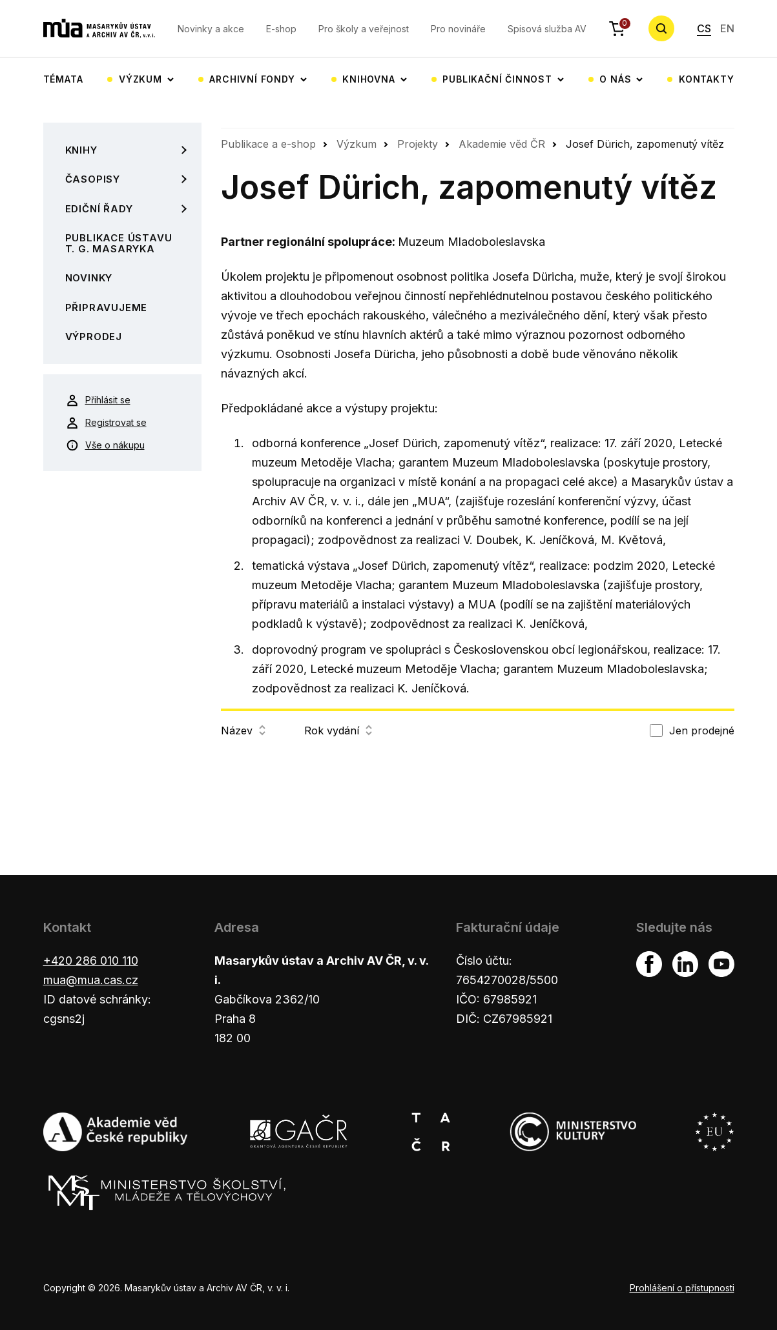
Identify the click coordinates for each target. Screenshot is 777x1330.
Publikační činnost (497, 79)
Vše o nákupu (105, 445)
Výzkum (140, 79)
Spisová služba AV (547, 28)
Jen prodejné (701, 730)
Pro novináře (458, 28)
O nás (615, 79)
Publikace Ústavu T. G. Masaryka (118, 243)
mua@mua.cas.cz (90, 980)
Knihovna (368, 79)
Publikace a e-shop (268, 143)
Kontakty (706, 79)
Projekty (417, 143)
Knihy (81, 150)
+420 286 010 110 (90, 960)
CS (704, 28)
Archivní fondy (252, 79)
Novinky (89, 278)
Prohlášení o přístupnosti (682, 1287)
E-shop (281, 28)
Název (243, 730)
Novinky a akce (211, 28)
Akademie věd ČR (502, 143)
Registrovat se (106, 422)
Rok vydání (338, 730)
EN (727, 28)
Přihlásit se (98, 400)
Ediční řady (99, 209)
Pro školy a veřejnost (363, 28)
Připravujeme (106, 307)
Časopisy (92, 179)
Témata (63, 79)
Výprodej (93, 336)
